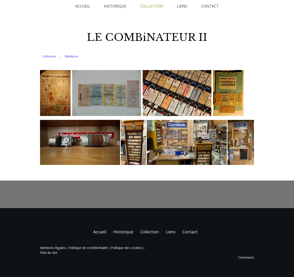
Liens (182, 6)
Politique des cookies (126, 248)
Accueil (82, 6)
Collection (151, 6)
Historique (115, 6)
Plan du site (48, 252)
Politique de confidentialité (88, 248)
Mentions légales (53, 248)
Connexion (246, 257)
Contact (210, 6)
